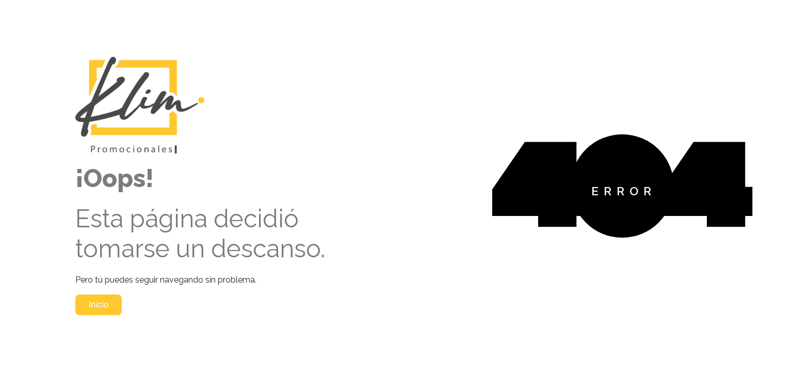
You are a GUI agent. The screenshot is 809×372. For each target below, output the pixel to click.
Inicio (98, 304)
